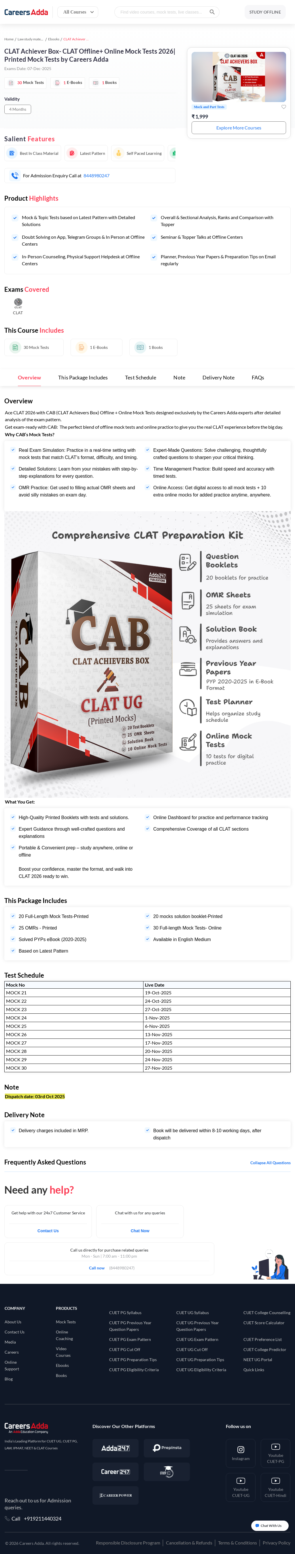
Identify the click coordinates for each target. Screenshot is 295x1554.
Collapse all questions (270, 1162)
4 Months (17, 109)
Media (10, 1341)
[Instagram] (241, 1453)
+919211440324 (42, 1518)
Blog (9, 1378)
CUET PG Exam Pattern (130, 1339)
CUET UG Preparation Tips (200, 1359)
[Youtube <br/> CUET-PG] (275, 1453)
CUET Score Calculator (264, 1322)
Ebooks (53, 39)
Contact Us (48, 1230)
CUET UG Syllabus (192, 1312)
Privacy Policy (276, 1542)
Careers (12, 1352)
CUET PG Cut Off (124, 1349)
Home (9, 39)
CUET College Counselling (266, 1312)
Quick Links (253, 1369)
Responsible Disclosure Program (128, 1542)
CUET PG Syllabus (125, 1312)
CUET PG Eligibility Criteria (134, 1369)
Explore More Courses (238, 127)
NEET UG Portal (257, 1359)
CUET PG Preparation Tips (133, 1359)
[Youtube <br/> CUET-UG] (241, 1487)
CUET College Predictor (264, 1349)
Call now (98, 1266)
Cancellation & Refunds (189, 1542)
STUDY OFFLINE (265, 12)
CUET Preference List (262, 1339)
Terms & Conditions (237, 1542)
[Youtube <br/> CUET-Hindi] (275, 1487)
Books (61, 1375)
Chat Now (140, 1230)
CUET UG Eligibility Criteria (201, 1369)
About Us (13, 1321)
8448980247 (96, 175)
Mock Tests (66, 1321)
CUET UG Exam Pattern (197, 1339)
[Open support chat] (270, 1526)
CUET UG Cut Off (192, 1349)
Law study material (32, 39)
